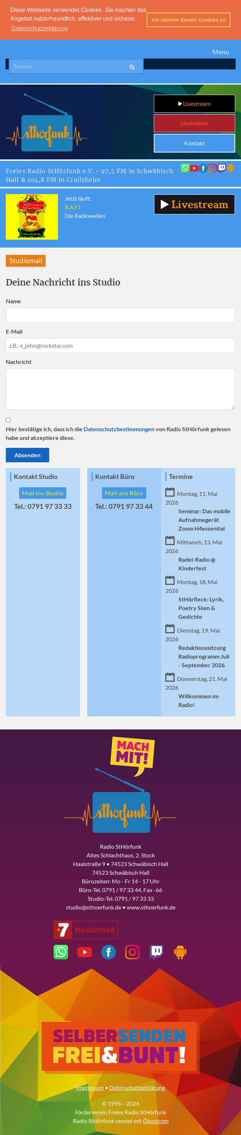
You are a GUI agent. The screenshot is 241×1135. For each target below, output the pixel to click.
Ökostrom (156, 1119)
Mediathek (194, 122)
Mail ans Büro (124, 491)
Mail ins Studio (42, 491)
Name (13, 299)
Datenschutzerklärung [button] (40, 28)
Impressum (90, 1086)
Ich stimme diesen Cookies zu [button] (189, 20)
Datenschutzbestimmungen (119, 427)
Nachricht (18, 360)
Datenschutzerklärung (137, 1086)
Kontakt (194, 141)
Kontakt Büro (114, 475)
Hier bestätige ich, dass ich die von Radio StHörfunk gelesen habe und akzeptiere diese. (118, 432)
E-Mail (14, 330)
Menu (220, 51)
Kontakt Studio (36, 475)
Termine (181, 475)
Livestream (194, 102)
